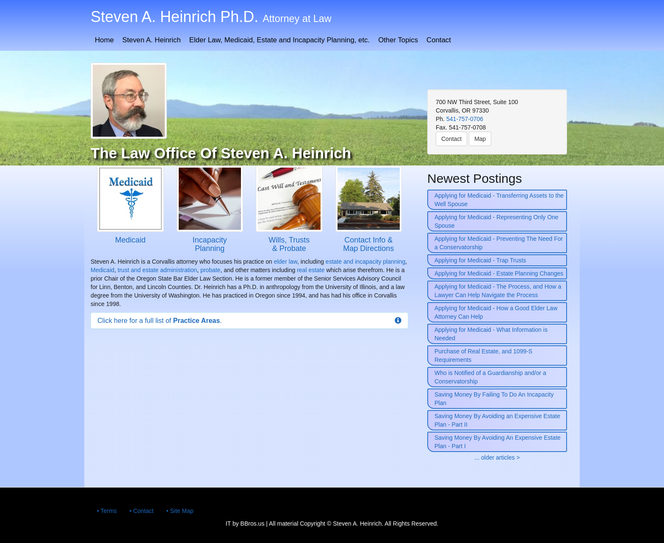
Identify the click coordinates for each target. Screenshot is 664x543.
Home (104, 40)
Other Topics (398, 40)
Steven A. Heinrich (151, 40)
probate (210, 270)
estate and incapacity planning (365, 261)
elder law (285, 261)
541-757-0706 (464, 119)
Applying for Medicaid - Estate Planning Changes (498, 273)
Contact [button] (451, 138)
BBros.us (253, 523)
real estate (310, 270)
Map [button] (480, 138)
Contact (438, 40)
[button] (249, 321)
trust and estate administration (157, 270)
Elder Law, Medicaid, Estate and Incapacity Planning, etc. (279, 40)
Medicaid (102, 270)
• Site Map (180, 510)
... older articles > (497, 457)
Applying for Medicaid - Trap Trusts (480, 260)
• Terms (107, 510)
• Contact (142, 510)
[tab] (249, 321)
